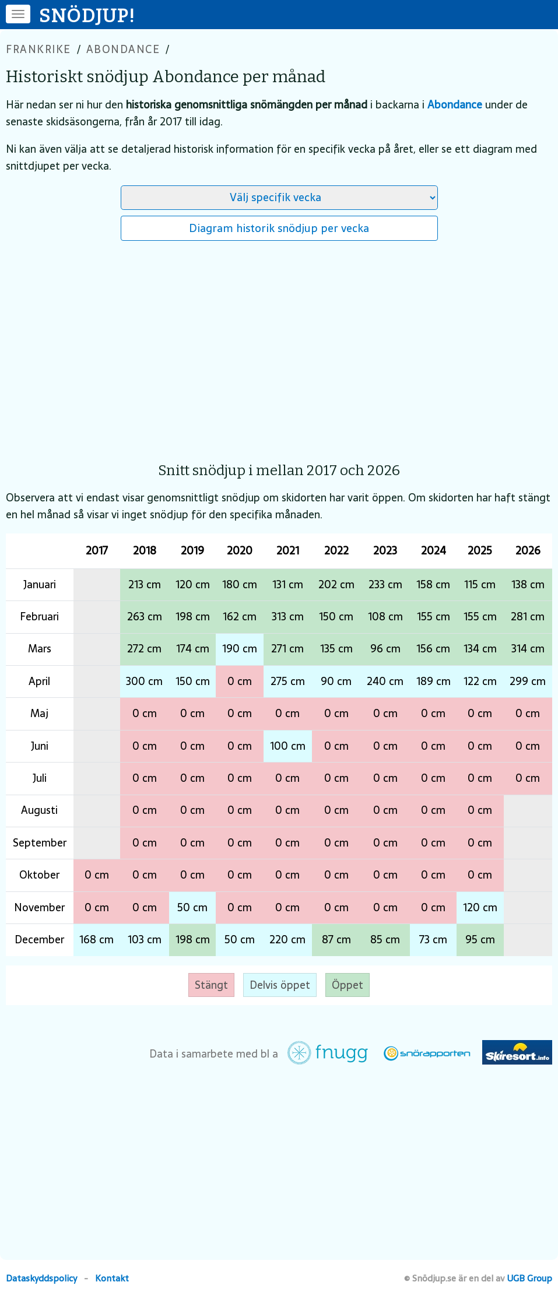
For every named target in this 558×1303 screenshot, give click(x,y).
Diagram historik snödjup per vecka (279, 228)
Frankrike (38, 49)
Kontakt (112, 1278)
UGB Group (529, 1278)
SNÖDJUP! (87, 16)
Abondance (123, 49)
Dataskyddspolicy (41, 1278)
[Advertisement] (279, 345)
